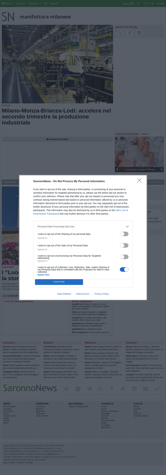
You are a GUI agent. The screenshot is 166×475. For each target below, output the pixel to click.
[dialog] (83, 237)
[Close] (140, 181)
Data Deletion (64, 294)
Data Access (82, 294)
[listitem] (83, 226)
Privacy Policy (101, 294)
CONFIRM (59, 282)
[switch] (124, 234)
